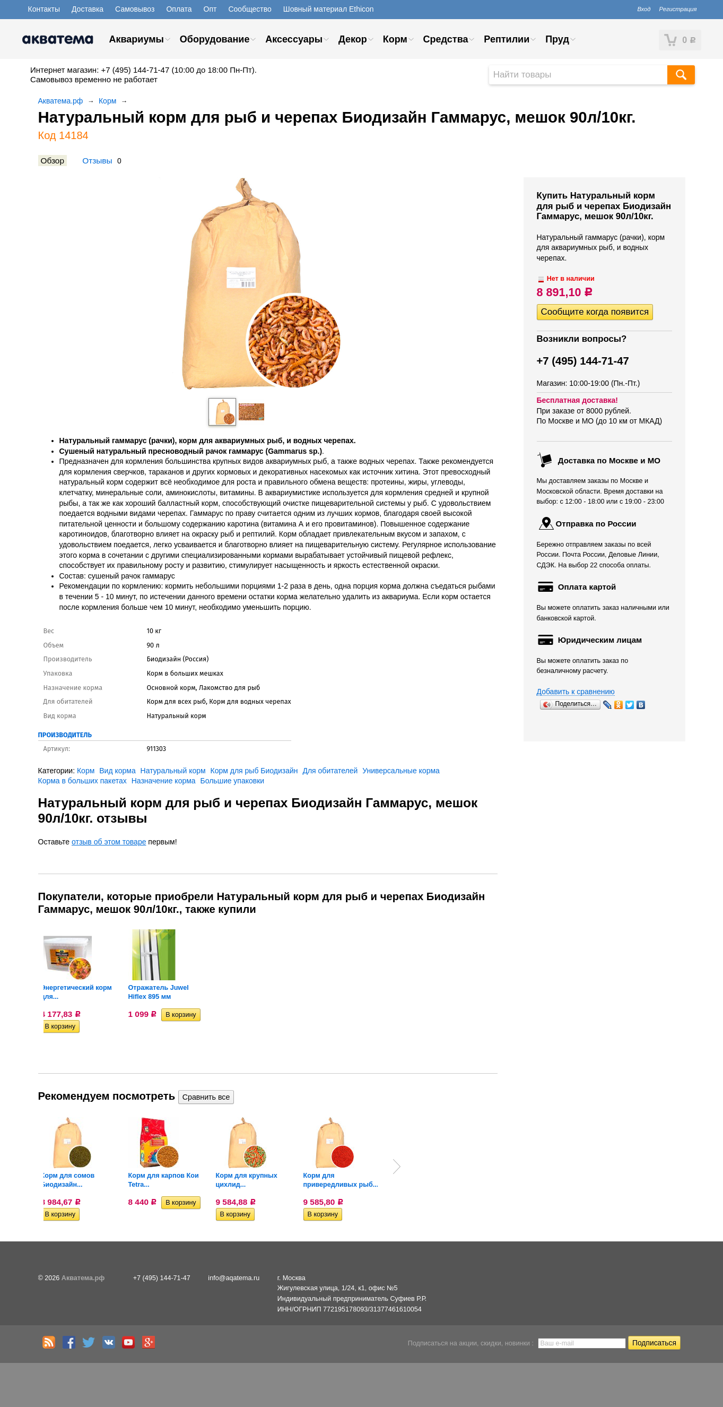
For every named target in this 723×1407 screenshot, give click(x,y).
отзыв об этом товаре (109, 842)
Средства (445, 39)
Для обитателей (330, 770)
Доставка (87, 9)
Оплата (178, 9)
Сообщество (249, 9)
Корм (395, 39)
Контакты (44, 9)
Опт (210, 9)
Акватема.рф (60, 101)
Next (397, 1166)
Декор (352, 39)
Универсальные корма (401, 770)
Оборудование (215, 39)
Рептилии (506, 39)
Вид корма (117, 770)
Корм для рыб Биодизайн (254, 770)
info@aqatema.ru (233, 1278)
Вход (643, 9)
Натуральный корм (173, 770)
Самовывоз (134, 9)
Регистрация (677, 9)
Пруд (557, 39)
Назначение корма (164, 780)
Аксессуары (294, 39)
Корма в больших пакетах (82, 780)
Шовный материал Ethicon (328, 9)
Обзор (52, 160)
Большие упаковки (233, 780)
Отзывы (97, 160)
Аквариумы (136, 39)
